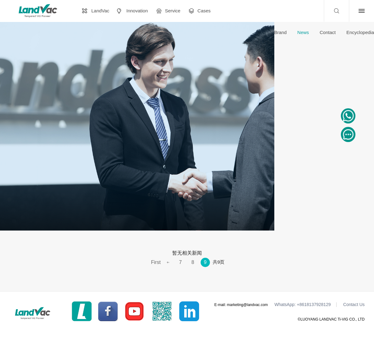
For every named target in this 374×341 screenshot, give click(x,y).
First (155, 262)
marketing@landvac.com (247, 305)
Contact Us (354, 304)
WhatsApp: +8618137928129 (302, 304)
